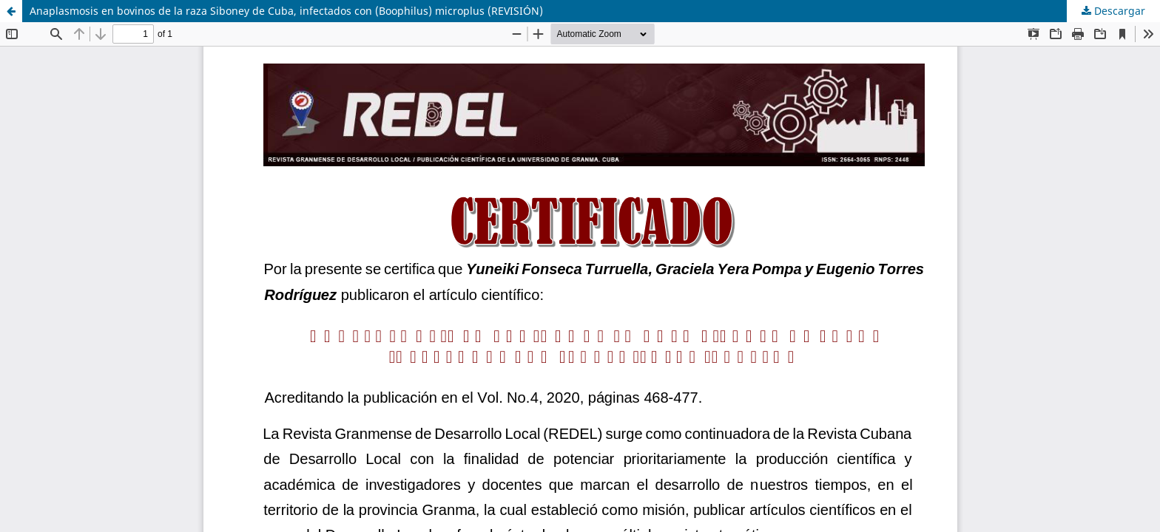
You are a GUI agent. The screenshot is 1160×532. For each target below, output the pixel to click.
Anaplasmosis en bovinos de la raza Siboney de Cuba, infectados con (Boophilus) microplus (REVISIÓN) (286, 11)
